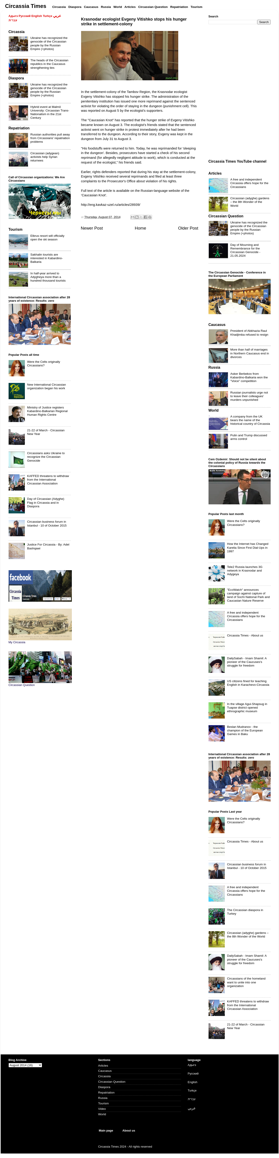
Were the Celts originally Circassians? (43, 363)
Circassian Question (111, 1081)
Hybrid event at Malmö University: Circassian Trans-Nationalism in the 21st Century (49, 112)
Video (102, 1109)
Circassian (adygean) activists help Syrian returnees (44, 157)
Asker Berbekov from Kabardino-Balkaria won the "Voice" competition (249, 377)
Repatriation (106, 1092)
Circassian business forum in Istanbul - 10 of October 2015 (47, 523)
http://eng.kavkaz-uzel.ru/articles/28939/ (110, 204)
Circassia (104, 1076)
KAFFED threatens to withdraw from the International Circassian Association (48, 479)
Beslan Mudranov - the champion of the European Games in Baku (245, 730)
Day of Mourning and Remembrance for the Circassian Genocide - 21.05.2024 (245, 250)
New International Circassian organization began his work (46, 386)
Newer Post (92, 228)
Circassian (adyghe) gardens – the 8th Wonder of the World (250, 202)
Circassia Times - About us (245, 635)
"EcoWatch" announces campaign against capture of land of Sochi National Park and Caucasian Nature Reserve (248, 595)
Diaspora (104, 1087)
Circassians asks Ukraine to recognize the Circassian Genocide (46, 456)
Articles (103, 1065)
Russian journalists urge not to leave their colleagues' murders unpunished (249, 396)
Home (140, 228)
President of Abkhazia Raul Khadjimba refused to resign (249, 332)
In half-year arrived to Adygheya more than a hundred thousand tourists (48, 277)
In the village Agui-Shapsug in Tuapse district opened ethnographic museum (247, 707)
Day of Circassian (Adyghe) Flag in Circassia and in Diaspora (45, 502)
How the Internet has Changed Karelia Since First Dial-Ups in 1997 (247, 547)
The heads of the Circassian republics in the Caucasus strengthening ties (49, 64)
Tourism (103, 1103)
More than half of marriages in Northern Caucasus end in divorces (249, 353)
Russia (102, 1098)
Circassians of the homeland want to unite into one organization (246, 982)
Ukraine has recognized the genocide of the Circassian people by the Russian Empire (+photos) (49, 43)
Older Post (188, 228)
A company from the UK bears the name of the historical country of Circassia (250, 420)
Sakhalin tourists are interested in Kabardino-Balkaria (46, 258)
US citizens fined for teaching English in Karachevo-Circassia (248, 682)
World (102, 1114)
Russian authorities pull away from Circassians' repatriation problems (50, 138)
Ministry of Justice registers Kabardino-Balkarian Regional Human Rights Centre (47, 411)
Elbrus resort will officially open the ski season (47, 237)
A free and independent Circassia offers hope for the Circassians (249, 183)
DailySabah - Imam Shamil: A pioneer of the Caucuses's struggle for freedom (247, 662)
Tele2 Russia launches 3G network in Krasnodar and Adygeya (245, 570)
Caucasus (105, 1071)
